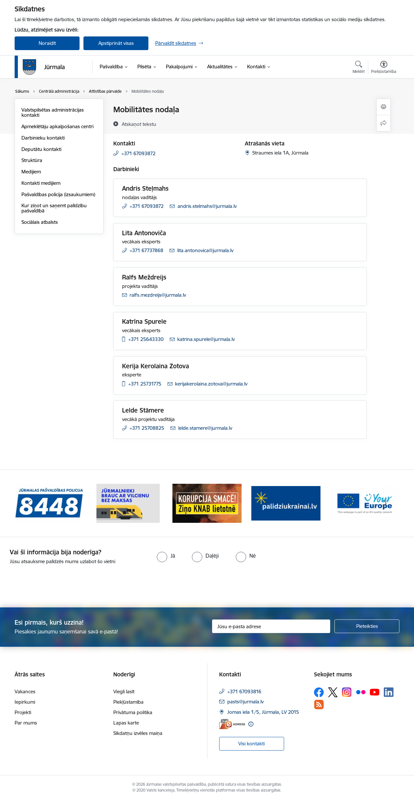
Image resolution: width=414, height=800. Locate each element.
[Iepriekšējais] (29, 503)
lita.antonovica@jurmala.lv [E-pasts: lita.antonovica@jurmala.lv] (205, 250)
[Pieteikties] (366, 626)
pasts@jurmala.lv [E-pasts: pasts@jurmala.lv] (245, 701)
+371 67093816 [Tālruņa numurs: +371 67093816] (244, 691)
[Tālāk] (385, 503)
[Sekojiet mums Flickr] (361, 692)
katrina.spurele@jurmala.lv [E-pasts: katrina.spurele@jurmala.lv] (206, 339)
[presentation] (54, 583)
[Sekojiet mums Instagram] (347, 692)
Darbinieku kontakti (43, 138)
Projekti (23, 712)
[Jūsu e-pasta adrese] (271, 626)
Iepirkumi (25, 702)
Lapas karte (126, 723)
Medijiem (31, 172)
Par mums (26, 723)
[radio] (166, 556)
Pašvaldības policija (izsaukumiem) (58, 194)
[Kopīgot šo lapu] (383, 123)
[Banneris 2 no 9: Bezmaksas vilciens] (127, 503)
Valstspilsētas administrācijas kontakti (52, 112)
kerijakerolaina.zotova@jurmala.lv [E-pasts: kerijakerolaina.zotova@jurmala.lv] (211, 384)
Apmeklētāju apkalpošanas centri (57, 126)
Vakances (25, 691)
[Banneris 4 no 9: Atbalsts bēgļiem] (285, 503)
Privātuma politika (132, 712)
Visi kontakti (251, 743)
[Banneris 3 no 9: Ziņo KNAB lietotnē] (207, 503)
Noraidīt (47, 43)
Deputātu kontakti (41, 149)
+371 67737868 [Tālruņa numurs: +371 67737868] (146, 250)
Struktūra (31, 160)
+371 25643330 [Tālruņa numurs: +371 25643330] (146, 339)
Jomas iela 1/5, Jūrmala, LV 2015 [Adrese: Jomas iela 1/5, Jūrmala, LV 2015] (263, 712)
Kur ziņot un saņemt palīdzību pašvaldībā (54, 208)
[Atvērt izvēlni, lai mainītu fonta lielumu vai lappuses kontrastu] (383, 68)
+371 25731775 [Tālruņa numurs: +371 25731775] (144, 384)
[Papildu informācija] (250, 724)
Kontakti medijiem (40, 183)
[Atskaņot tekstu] (139, 124)
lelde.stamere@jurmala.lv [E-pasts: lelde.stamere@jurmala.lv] (205, 428)
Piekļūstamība (128, 702)
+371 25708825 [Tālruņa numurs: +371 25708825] (147, 428)
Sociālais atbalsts (39, 222)
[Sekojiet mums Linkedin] (389, 692)
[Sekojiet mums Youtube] (375, 692)
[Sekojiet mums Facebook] (319, 692)
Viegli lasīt (123, 691)
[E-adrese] (232, 724)
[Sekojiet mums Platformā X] (333, 692)
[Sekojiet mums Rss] (319, 704)
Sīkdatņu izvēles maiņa (137, 733)
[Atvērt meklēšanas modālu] (358, 68)
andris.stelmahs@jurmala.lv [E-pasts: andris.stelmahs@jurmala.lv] (207, 206)
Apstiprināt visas (116, 43)
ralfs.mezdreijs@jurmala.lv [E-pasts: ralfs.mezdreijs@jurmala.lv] (158, 295)
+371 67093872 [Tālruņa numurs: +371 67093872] (138, 153)
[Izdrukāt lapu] (383, 107)
